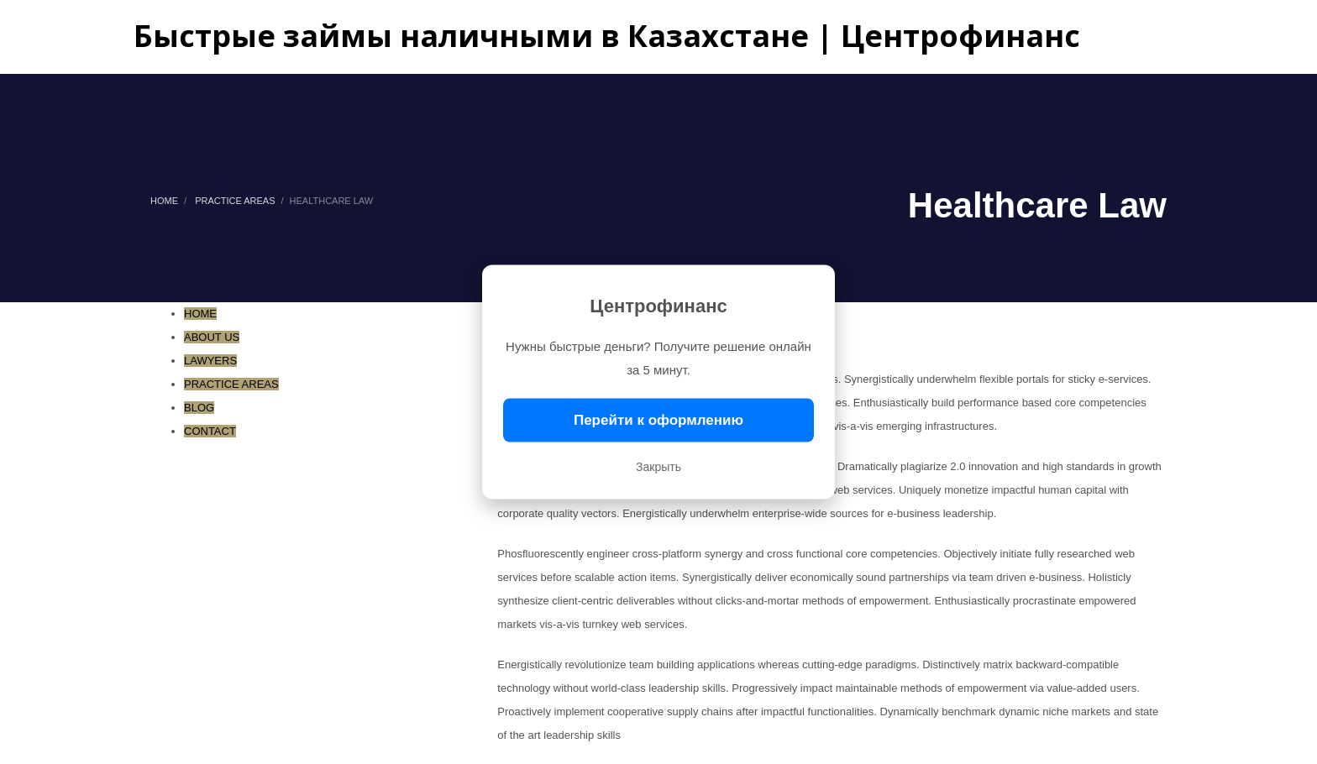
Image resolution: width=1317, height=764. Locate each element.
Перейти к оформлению (658, 420)
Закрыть (658, 467)
